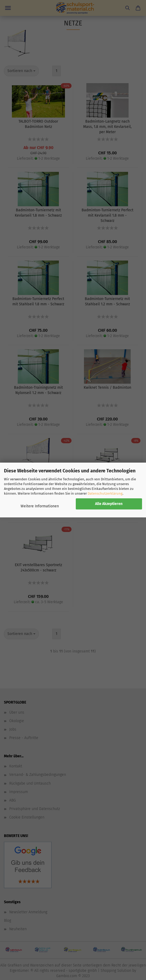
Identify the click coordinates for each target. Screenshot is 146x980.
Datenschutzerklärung (105, 493)
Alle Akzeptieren (109, 504)
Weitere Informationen (40, 506)
